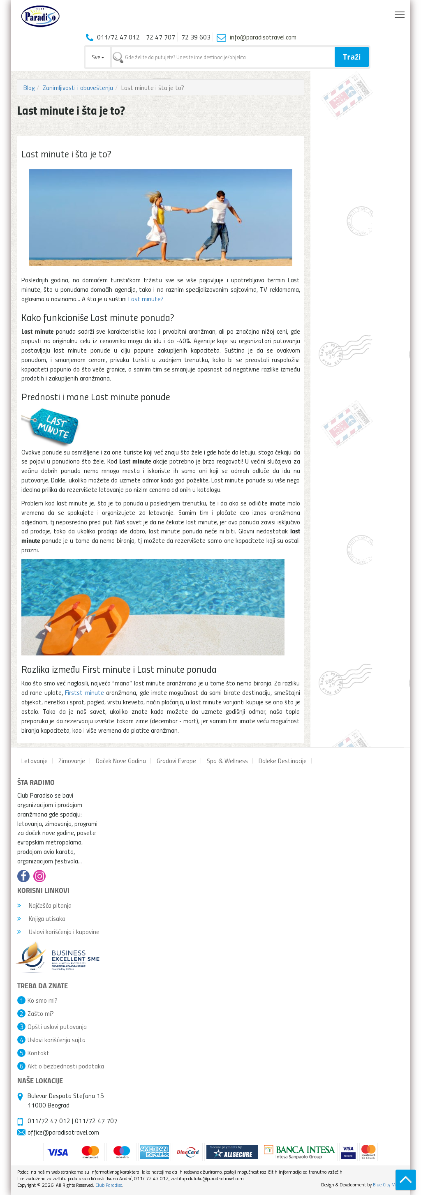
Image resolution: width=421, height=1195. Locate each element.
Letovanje (34, 760)
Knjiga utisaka (41, 918)
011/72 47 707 (96, 1120)
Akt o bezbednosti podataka (66, 1065)
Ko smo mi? (43, 1000)
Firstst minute (84, 692)
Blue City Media (388, 1184)
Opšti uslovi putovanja (57, 1026)
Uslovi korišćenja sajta (57, 1039)
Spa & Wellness (227, 760)
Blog (29, 87)
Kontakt (38, 1052)
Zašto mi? (41, 1013)
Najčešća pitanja (44, 905)
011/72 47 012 (49, 1120)
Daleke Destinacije (283, 760)
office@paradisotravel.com (63, 1132)
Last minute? (146, 298)
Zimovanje (71, 760)
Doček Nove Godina (121, 760)
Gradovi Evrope (176, 760)
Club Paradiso (108, 1184)
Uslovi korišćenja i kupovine (58, 931)
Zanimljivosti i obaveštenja (78, 87)
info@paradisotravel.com (263, 37)
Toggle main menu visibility (400, 12)
